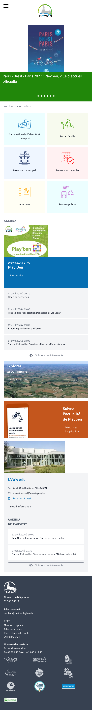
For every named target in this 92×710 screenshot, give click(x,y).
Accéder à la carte (18, 379)
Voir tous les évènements (46, 355)
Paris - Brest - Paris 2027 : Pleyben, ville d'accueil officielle (42, 78)
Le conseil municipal (24, 170)
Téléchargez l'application (72, 429)
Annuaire (24, 204)
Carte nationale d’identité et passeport (24, 136)
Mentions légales (13, 625)
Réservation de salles (67, 170)
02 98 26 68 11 (11, 601)
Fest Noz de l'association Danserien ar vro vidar (38, 538)
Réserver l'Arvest (22, 498)
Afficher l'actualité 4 (47, 96)
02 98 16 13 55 (20, 488)
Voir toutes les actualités (17, 106)
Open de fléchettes (18, 297)
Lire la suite (16, 275)
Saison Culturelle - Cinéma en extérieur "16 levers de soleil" (45, 554)
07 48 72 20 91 (39, 488)
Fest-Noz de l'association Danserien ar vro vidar (34, 313)
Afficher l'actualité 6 (54, 96)
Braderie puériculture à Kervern (25, 328)
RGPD (7, 621)
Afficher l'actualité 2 (41, 96)
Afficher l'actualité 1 (38, 96)
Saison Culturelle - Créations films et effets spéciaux (36, 344)
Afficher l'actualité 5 (50, 96)
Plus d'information (20, 506)
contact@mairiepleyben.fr (18, 613)
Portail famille (67, 136)
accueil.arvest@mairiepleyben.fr (31, 493)
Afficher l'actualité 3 (44, 96)
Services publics (67, 204)
